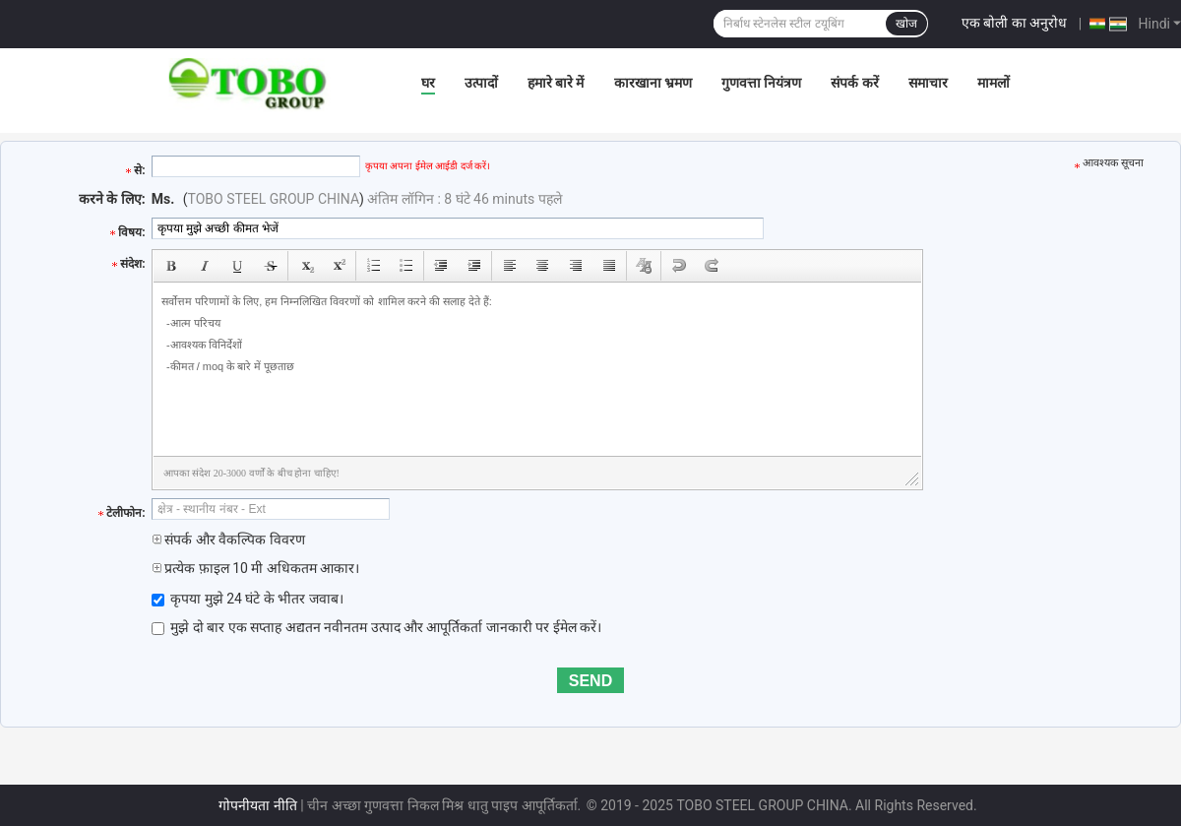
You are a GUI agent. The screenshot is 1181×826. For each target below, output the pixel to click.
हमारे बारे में (556, 83)
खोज (906, 24)
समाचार (928, 83)
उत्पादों (481, 83)
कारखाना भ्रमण (653, 83)
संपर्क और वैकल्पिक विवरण (228, 539)
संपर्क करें (854, 83)
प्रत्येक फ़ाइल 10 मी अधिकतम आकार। (256, 568)
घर (428, 83)
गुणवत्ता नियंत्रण (761, 83)
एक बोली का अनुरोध (1014, 23)
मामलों (993, 83)
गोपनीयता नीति (257, 805)
